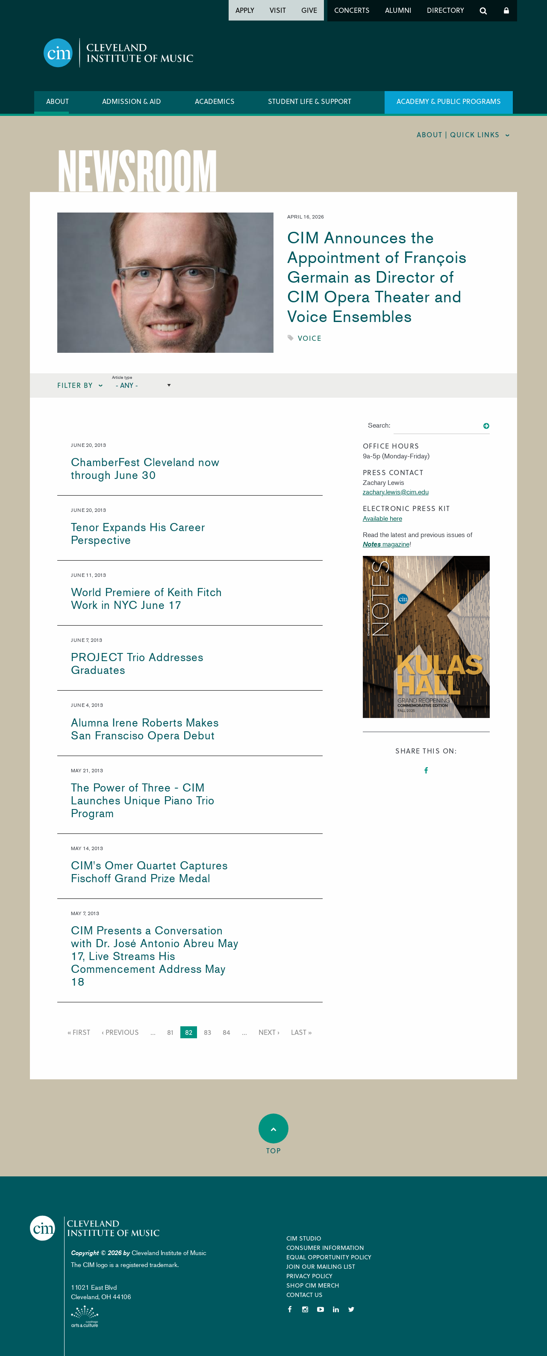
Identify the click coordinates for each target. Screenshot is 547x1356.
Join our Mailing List (320, 1266)
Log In (506, 11)
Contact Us (304, 1294)
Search (483, 11)
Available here (382, 518)
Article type (122, 377)
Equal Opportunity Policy (328, 1257)
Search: (379, 425)
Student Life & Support (309, 101)
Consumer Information (325, 1247)
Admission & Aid (131, 101)
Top (273, 1134)
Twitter (351, 1309)
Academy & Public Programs (449, 101)
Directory (445, 10)
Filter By (75, 385)
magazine (386, 544)
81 (171, 1032)
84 (228, 1032)
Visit (278, 10)
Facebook (426, 770)
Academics (215, 101)
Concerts (352, 10)
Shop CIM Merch (312, 1285)
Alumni (398, 10)
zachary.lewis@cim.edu (396, 491)
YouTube (320, 1309)
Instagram (305, 1309)
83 (209, 1032)
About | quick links (458, 134)
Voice (310, 338)
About (57, 101)
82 (190, 1032)
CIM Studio (303, 1238)
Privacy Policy (309, 1275)
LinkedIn (335, 1309)
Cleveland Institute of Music (100, 1229)
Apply (244, 10)
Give (309, 10)
